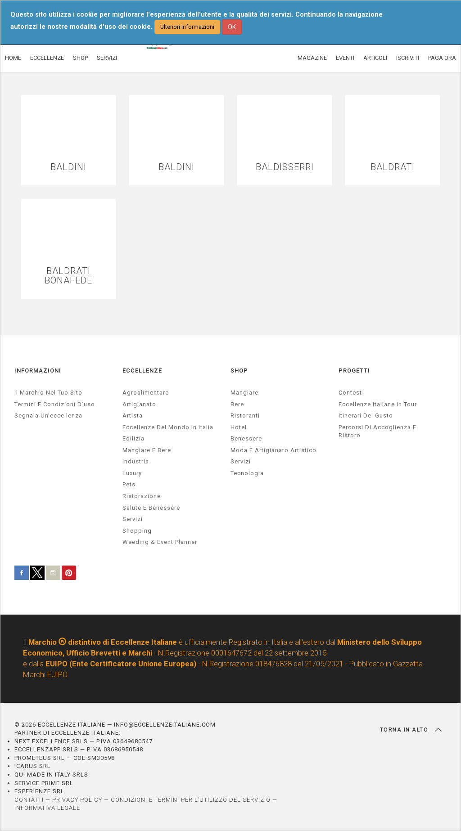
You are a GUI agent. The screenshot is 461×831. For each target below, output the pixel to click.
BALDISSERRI (285, 167)
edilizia (133, 438)
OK (232, 27)
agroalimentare (145, 392)
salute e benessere (151, 507)
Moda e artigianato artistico (273, 450)
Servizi (240, 461)
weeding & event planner (159, 542)
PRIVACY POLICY (77, 799)
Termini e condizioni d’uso (54, 404)
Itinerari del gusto (366, 415)
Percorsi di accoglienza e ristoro (377, 431)
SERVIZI (107, 57)
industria (135, 461)
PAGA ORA (442, 57)
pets (129, 484)
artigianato (139, 404)
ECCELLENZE (47, 57)
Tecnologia (247, 473)
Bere (237, 404)
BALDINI (68, 167)
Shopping (137, 530)
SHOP (80, 57)
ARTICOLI (375, 57)
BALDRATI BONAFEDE (68, 275)
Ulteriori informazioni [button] (187, 26)
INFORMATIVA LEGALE (47, 807)
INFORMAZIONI (37, 370)
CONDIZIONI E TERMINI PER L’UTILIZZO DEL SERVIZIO (191, 799)
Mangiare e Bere (146, 450)
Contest (350, 392)
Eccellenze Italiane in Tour (378, 404)
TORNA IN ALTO (411, 730)
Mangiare (244, 392)
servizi (132, 519)
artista (132, 415)
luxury (132, 473)
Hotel (238, 427)
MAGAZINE (312, 57)
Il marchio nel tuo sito (48, 392)
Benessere (246, 438)
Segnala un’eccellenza (48, 415)
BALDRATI (393, 167)
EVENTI (345, 57)
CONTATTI (29, 799)
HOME (13, 57)
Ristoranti (245, 415)
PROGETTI (354, 370)
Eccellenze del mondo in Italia (167, 427)
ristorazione (141, 496)
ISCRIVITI (407, 57)
